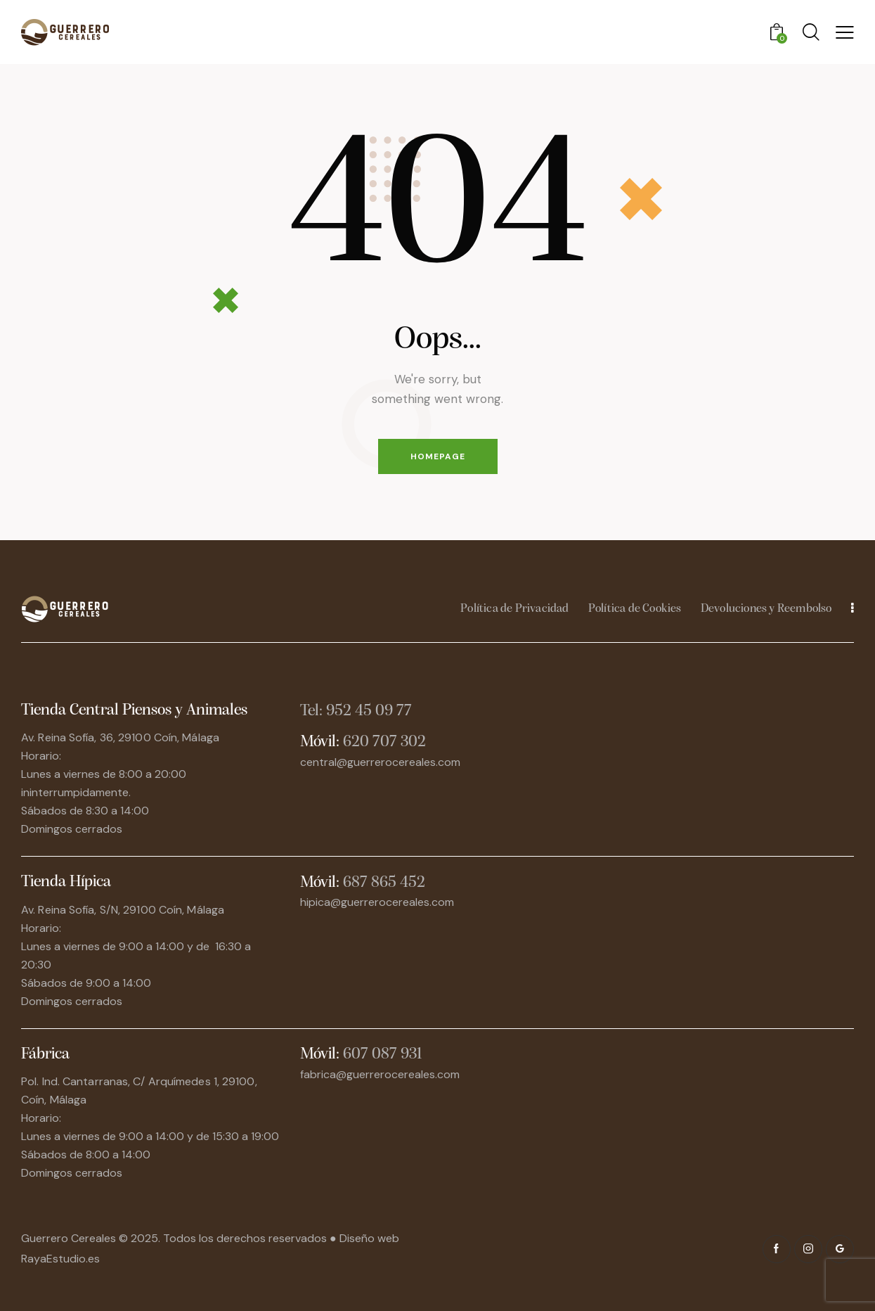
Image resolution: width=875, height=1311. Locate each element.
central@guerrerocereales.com (380, 762)
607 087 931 (382, 1055)
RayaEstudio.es (60, 1258)
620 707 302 (384, 742)
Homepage (437, 456)
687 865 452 (384, 883)
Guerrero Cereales (70, 1238)
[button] (845, 32)
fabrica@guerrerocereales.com (380, 1074)
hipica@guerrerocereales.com (377, 902)
